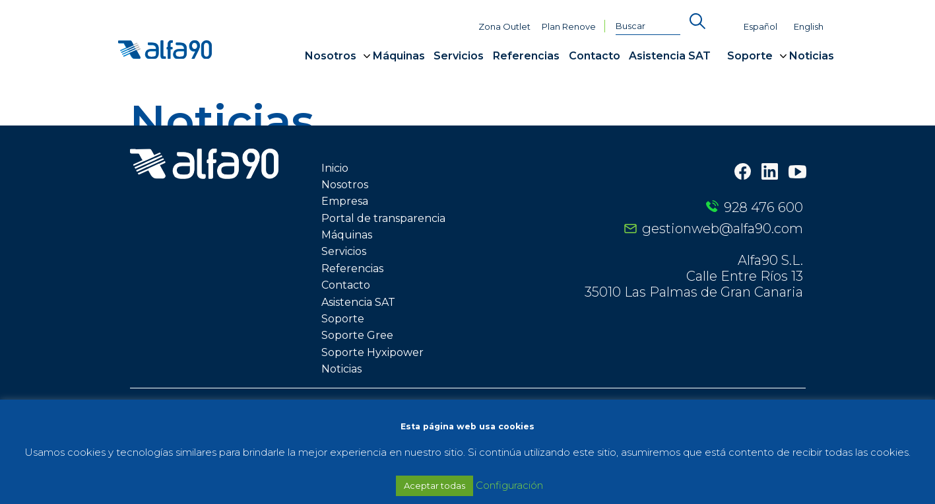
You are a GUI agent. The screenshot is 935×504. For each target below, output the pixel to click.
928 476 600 (763, 207)
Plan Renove (569, 26)
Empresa (344, 201)
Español (760, 26)
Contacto (594, 56)
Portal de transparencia (383, 218)
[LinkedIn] (770, 172)
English (808, 26)
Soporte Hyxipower (372, 352)
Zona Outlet (504, 26)
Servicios (459, 56)
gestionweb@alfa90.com (722, 228)
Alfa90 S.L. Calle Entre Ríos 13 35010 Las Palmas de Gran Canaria (694, 276)
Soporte (750, 56)
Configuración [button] (509, 485)
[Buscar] (648, 26)
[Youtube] (797, 173)
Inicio (334, 168)
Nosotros (330, 56)
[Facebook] (742, 172)
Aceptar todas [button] (434, 485)
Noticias (811, 56)
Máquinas (399, 56)
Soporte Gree (357, 335)
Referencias (526, 56)
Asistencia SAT (670, 56)
